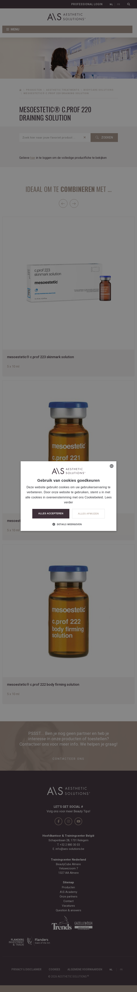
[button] (68, 524)
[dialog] (68, 496)
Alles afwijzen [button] (88, 513)
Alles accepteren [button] (50, 513)
